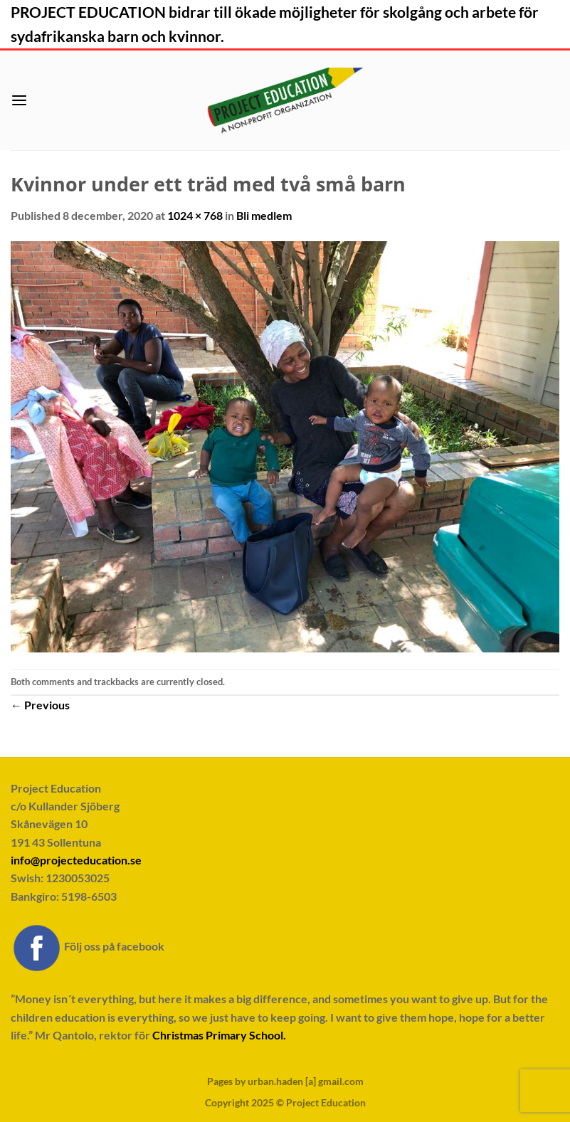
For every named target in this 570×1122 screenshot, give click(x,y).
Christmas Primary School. (219, 1035)
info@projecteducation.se (76, 860)
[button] (19, 100)
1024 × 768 (195, 215)
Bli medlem (264, 215)
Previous (40, 704)
